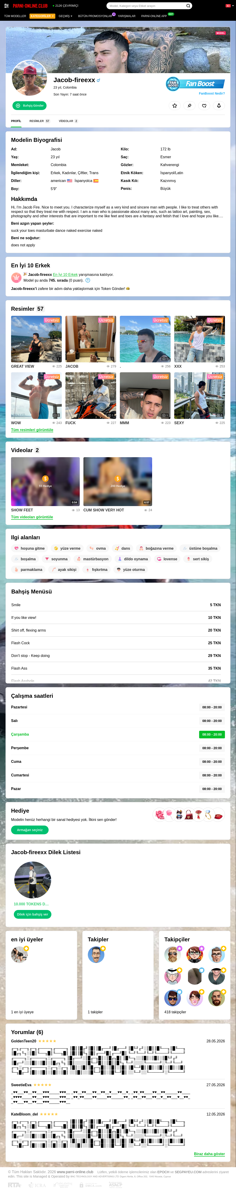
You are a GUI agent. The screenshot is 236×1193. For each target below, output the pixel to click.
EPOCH (163, 1172)
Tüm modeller (15, 16)
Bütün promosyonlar (96, 16)
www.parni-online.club (75, 1172)
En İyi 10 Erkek (65, 275)
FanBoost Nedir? (212, 93)
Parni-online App (155, 16)
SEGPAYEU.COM (188, 1172)
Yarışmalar (127, 16)
